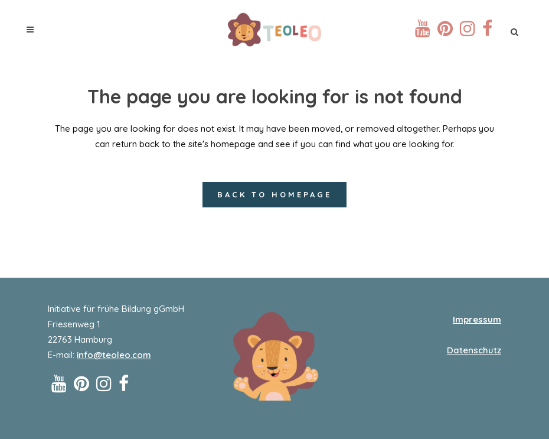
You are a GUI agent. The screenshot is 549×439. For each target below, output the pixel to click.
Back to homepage (274, 194)
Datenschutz (474, 350)
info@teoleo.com (114, 354)
